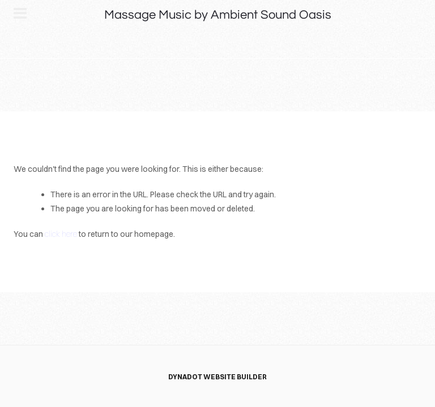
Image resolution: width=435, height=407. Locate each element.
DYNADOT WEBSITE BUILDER (217, 377)
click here (61, 234)
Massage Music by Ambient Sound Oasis (217, 14)
